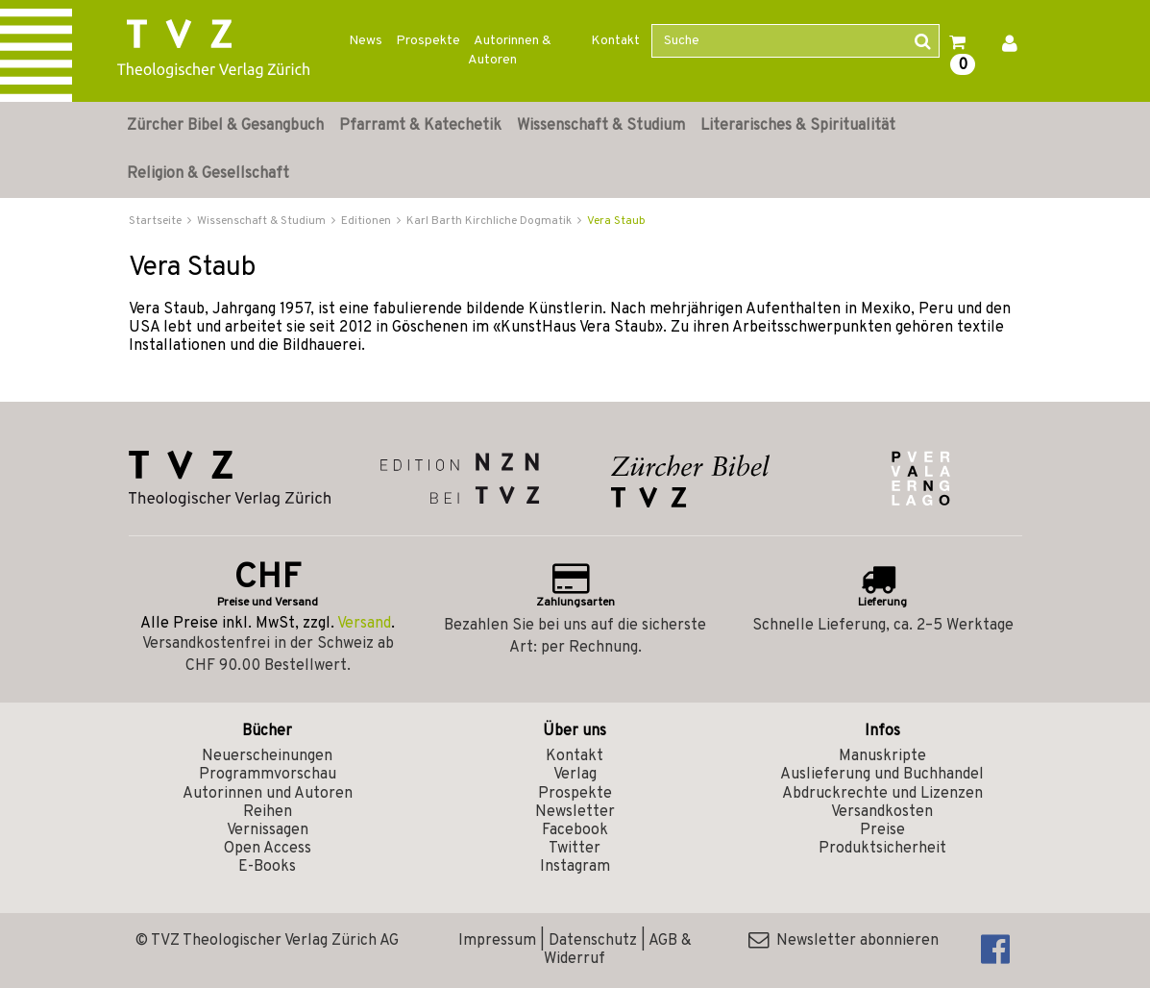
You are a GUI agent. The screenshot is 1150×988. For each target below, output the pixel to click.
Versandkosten (882, 812)
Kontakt (615, 41)
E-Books (267, 867)
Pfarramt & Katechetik (420, 126)
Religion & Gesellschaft (208, 174)
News (365, 41)
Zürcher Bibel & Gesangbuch (225, 126)
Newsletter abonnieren (843, 941)
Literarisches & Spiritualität (797, 126)
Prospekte (428, 41)
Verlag (575, 774)
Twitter (574, 848)
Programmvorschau (267, 774)
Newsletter (575, 812)
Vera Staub (616, 221)
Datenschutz (593, 941)
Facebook (575, 830)
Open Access (267, 848)
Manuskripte (882, 756)
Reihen (267, 812)
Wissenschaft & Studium (601, 126)
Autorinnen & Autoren (509, 50)
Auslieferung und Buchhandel (882, 774)
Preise (882, 830)
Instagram (575, 867)
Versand (364, 623)
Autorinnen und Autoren (268, 793)
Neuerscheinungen (267, 756)
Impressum (497, 941)
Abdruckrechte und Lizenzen (882, 793)
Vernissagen (267, 830)
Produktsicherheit (882, 848)
